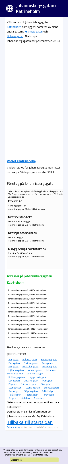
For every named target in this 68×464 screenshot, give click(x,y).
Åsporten (39, 398)
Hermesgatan (49, 366)
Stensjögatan (33, 387)
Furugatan (47, 363)
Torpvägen (48, 394)
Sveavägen (14, 391)
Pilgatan (13, 384)
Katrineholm (14, 27)
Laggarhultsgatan (38, 377)
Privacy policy (13, 427)
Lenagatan (14, 380)
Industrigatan (35, 370)
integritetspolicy (40, 454)
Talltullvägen (48, 391)
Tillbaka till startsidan (30, 422)
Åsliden (25, 398)
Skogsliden (47, 384)
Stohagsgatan (51, 387)
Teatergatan (31, 394)
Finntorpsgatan (49, 359)
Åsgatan (13, 398)
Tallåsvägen (15, 394)
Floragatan (14, 363)
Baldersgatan (29, 359)
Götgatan (13, 366)
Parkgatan (47, 380)
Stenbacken (15, 387)
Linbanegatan (15, 36)
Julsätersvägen (36, 373)
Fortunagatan (31, 363)
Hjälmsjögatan (34, 31)
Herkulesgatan (30, 366)
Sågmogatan (31, 391)
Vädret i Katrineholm (21, 161)
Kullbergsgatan (17, 377)
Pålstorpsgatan (29, 384)
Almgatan (13, 359)
